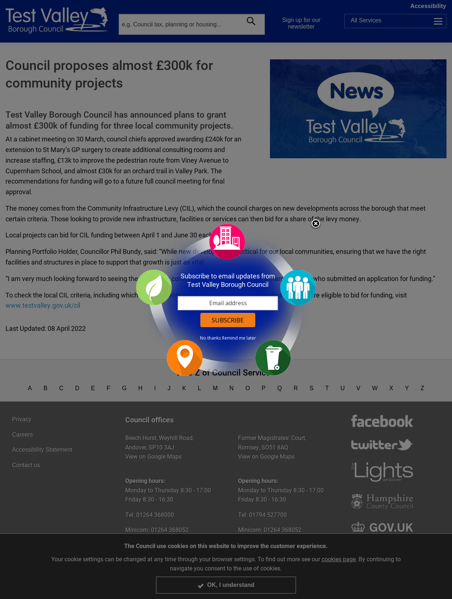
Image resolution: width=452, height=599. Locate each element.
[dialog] (226, 299)
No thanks (210, 338)
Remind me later (239, 338)
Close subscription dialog (315, 224)
